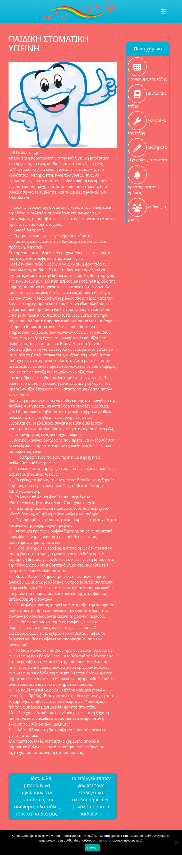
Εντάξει (92, 848)
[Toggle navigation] (164, 11)
